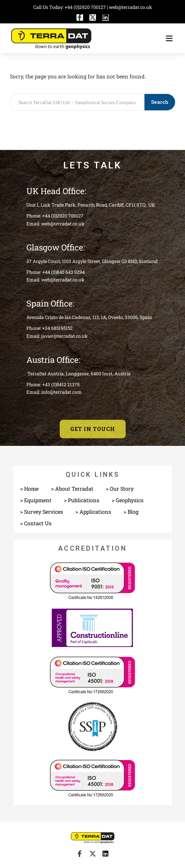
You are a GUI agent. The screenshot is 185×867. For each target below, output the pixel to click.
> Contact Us (35, 523)
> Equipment (35, 500)
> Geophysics (127, 500)
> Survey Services (41, 511)
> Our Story (120, 488)
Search (160, 102)
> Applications (93, 511)
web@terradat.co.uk (130, 7)
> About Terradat (72, 488)
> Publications (81, 500)
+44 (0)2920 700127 (86, 7)
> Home (29, 488)
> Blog (131, 511)
